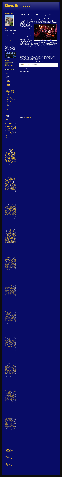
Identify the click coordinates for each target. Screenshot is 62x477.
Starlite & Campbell (12, 396)
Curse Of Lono (13, 151)
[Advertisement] (38, 106)
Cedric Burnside (11, 286)
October (7, 84)
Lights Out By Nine (13, 346)
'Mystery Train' (9, 263)
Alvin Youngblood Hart (7, 268)
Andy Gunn (12, 214)
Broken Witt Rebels (13, 217)
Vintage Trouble (12, 184)
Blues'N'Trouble (7, 217)
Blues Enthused (18, 5)
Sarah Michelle (12, 387)
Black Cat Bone (13, 150)
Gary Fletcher (7, 314)
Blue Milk (8, 216)
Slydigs (10, 394)
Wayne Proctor (7, 149)
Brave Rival (13, 283)
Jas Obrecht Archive (8, 462)
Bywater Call (11, 284)
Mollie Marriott (7, 241)
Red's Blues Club (9, 373)
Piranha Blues (14, 244)
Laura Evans (6, 345)
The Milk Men (9, 209)
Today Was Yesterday (12, 426)
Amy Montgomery (7, 269)
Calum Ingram (8, 218)
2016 (6, 116)
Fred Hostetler (6, 313)
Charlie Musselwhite (7, 190)
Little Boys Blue (7, 348)
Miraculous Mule (7, 240)
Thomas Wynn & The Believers (9, 424)
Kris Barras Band (12, 232)
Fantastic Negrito (7, 159)
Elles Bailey (14, 129)
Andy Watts (9, 270)
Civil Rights (6, 291)
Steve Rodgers (10, 399)
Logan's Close (12, 174)
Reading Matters (13, 176)
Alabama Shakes (13, 264)
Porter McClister (13, 371)
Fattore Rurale (13, 310)
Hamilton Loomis (10, 319)
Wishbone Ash (8, 262)
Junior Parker (12, 337)
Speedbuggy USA (14, 395)
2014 (6, 119)
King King (8, 123)
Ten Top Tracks (10, 165)
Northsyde (12, 367)
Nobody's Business (7, 367)
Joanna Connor (10, 199)
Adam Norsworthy (7, 264)
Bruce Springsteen (11, 157)
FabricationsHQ (7, 457)
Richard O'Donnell (7, 374)
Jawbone (7, 173)
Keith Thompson (11, 339)
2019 (6, 80)
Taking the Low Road (11, 208)
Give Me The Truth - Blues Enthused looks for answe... (11, 88)
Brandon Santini (8, 283)
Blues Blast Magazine (8, 449)
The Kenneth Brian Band (12, 415)
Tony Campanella (11, 429)
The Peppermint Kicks (13, 417)
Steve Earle (12, 398)
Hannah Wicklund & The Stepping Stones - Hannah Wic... (10, 101)
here (44, 61)
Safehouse (6, 207)
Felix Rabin (10, 311)
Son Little (9, 395)
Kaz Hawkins (6, 339)
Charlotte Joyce (12, 288)
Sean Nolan (12, 389)
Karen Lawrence (10, 338)
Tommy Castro (11, 259)
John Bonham (6, 334)
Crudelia (6, 296)
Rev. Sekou (13, 373)
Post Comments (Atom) (27, 117)
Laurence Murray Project (8, 235)
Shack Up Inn (6, 391)
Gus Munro (12, 318)
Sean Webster (12, 140)
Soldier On (6, 395)
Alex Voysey (9, 266)
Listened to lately (13, 136)
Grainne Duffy (6, 318)
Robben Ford (8, 177)
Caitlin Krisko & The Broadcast (11, 285)
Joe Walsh (8, 333)
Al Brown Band (14, 212)
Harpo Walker (8, 321)
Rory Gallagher (10, 178)
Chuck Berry (13, 290)
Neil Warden (6, 203)
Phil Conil (15, 370)
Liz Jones (8, 137)
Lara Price (13, 343)
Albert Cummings (8, 213)
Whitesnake (13, 185)
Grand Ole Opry (10, 227)
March (7, 109)
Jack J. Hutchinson (10, 229)
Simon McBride (14, 393)
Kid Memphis (8, 340)
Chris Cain (12, 218)
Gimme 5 (6, 136)
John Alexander (13, 333)
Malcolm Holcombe (7, 237)
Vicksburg (9, 261)
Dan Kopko (13, 296)
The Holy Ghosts (7, 413)
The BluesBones (13, 252)
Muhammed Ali (6, 364)
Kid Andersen (7, 174)
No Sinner (14, 366)
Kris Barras (6, 343)
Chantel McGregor (12, 287)
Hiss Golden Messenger (11, 323)
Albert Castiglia (9, 130)
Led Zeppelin (7, 164)
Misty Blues (13, 240)
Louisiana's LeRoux (8, 350)
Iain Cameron (8, 28)
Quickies (14, 127)
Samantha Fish (9, 125)
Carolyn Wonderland (12, 189)
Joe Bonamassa (9, 126)
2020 (6, 79)
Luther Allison (13, 236)
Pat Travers (10, 369)
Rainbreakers (6, 205)
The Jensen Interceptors (10, 255)
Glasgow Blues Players (9, 459)
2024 (6, 73)
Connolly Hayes (14, 292)
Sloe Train (7, 394)
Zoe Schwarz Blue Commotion (11, 439)
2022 (6, 76)
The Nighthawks (7, 416)
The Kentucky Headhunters (12, 256)
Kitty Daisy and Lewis (12, 342)
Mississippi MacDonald (11, 361)
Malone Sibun (13, 237)
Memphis (10, 202)
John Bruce (10, 334)
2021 (6, 77)
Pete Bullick (11, 370)
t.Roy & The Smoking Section (12, 440)
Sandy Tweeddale (7, 387)
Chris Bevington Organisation (10, 158)
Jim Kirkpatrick (8, 161)
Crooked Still (13, 295)
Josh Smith (9, 200)
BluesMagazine (12, 280)
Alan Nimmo (11, 156)
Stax (5, 397)
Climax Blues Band (11, 291)
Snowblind (14, 394)
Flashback (12, 132)
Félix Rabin (10, 313)
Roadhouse (8, 376)
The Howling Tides (12, 413)
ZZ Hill (5, 439)
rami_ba (33, 471)
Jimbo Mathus (14, 161)
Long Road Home (14, 349)
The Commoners (13, 253)
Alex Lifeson (13, 213)
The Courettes (8, 254)
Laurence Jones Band (11, 234)
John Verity (14, 334)
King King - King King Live (10, 44)
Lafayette (10, 343)
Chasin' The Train (11, 289)
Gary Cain (14, 313)
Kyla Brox (6, 233)
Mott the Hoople (7, 363)
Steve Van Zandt (10, 181)
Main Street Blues (7, 175)
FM (9, 310)
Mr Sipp (11, 241)
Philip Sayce (9, 244)
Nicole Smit (10, 242)
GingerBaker (11, 316)
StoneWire (13, 400)
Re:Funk (13, 372)
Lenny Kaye (14, 235)
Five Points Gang (9, 312)
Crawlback (9, 295)
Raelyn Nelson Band (7, 372)
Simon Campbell (14, 392)
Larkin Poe (6, 344)
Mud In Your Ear (12, 363)
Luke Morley (13, 350)
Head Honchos (7, 322)
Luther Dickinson (10, 154)
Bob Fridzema (8, 151)
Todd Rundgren (6, 427)
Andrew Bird (12, 269)
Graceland (9, 317)
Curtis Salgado (13, 191)
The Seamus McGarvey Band (9, 420)
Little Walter (9, 349)
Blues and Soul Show (8, 448)
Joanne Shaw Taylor (9, 162)
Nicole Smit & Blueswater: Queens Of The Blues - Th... (11, 92)
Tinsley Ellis (11, 258)
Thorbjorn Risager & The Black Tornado (10, 135)
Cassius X (6, 286)
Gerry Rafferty (6, 316)
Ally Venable (13, 267)
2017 (6, 115)
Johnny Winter (12, 335)
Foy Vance (14, 312)
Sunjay (14, 402)
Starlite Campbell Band (8, 146)
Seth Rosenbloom (13, 390)
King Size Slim (12, 341)
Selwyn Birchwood (12, 179)
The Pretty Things (8, 418)
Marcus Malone (7, 464)
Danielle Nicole (8, 152)
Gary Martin (11, 314)
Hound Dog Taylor (10, 228)
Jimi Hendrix (9, 230)
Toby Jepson (11, 425)
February (7, 110)
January (7, 112)
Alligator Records (14, 266)
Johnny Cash (9, 231)
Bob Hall (9, 281)
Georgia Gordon (13, 315)
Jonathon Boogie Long (10, 336)
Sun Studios (9, 402)
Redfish (6, 165)
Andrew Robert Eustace (11, 186)
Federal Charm (6, 311)
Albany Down (11, 265)
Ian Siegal (8, 128)
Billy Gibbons (11, 187)
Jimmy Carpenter (12, 173)
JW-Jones (14, 172)
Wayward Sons (7, 185)
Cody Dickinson (7, 191)
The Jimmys (12, 414)
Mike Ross (7, 176)
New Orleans (11, 203)
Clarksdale (13, 190)
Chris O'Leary (9, 290)
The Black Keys (9, 155)
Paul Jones (11, 243)
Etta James (12, 309)
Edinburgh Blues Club (8, 455)
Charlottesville (6, 289)
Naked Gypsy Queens (12, 364)
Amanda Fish (13, 268)
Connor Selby (9, 294)
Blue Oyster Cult (13, 216)
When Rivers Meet (13, 149)
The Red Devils (8, 257)
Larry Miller (9, 344)
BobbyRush (6, 282)
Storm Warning (6, 401)
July (7, 104)
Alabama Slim (6, 265)
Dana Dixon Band (7, 297)
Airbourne (9, 212)
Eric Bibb (15, 308)
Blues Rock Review (8, 451)
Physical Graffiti (8, 371)
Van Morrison (11, 211)
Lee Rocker (10, 345)
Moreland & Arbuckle (8, 362)
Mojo (15, 361)
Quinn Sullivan (12, 204)
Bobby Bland (13, 281)
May (7, 106)
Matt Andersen (14, 175)
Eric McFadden (7, 309)
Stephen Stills (8, 397)
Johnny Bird (7, 335)
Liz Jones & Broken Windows (10, 138)
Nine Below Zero (12, 164)
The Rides (13, 419)
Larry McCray (9, 201)
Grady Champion (13, 317)
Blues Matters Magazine (9, 450)
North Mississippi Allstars (9, 465)
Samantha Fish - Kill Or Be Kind (11, 97)
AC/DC (6, 186)
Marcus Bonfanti (7, 238)
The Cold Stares (8, 253)
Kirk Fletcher (13, 163)
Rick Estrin (6, 206)
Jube (8, 337)
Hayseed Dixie (13, 321)
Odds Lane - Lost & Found (10, 90)
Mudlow (14, 202)
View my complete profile (8, 40)
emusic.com (6, 440)
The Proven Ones (11, 210)
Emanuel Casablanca (10, 308)
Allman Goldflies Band (8, 267)
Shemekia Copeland (8, 180)
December (8, 81)
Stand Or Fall (7, 396)
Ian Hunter (14, 160)
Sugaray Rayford (12, 148)
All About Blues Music (8, 445)
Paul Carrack (14, 369)
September (8, 85)
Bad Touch (6, 187)
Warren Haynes (14, 261)
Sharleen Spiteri (11, 391)
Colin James (9, 292)
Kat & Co (14, 338)
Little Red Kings (12, 348)
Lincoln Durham (7, 347)
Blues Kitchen (7, 280)
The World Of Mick (12, 423)
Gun (9, 318)
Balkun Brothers (11, 215)
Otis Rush (8, 368)
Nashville (6, 365)
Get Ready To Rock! (8, 458)
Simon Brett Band (9, 392)
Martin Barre (12, 238)
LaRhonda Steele (10, 233)
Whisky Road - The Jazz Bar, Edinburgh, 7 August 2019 (10, 99)
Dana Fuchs (11, 297)
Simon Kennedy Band (8, 393)
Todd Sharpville (12, 427)
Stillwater (10, 400)
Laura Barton (13, 344)
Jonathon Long (14, 231)
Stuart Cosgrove (12, 401)
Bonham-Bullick (10, 282)
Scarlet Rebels (9, 388)
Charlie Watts (6, 288)
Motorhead (13, 362)
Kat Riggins (7, 232)
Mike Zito (7, 127)
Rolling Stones (12, 206)
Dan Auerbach (9, 296)
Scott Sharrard (14, 388)
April (7, 108)
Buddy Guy (9, 188)
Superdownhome (7, 403)
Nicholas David (9, 366)
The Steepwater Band (11, 421)
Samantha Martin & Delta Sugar (11, 386)
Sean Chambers (7, 389)
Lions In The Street (12, 347)
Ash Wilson (7, 150)
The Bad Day (10, 182)
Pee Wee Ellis (7, 370)
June (7, 105)
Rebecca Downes (12, 205)
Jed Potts (13, 152)
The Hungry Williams (7, 414)
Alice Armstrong (7, 214)
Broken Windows (7, 284)
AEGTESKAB (13, 263)
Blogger (39, 471)
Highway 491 (12, 322)
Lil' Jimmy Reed (8, 236)
